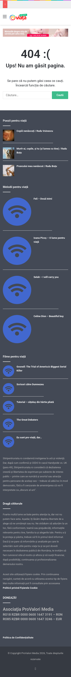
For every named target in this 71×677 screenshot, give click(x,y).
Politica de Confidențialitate (18, 637)
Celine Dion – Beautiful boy (49, 316)
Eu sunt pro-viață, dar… (29, 437)
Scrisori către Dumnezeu (30, 384)
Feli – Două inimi (43, 198)
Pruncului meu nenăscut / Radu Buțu (37, 166)
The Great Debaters (27, 419)
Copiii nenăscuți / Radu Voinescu (35, 131)
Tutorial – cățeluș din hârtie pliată (35, 402)
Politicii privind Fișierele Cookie (20, 587)
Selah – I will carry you (46, 277)
